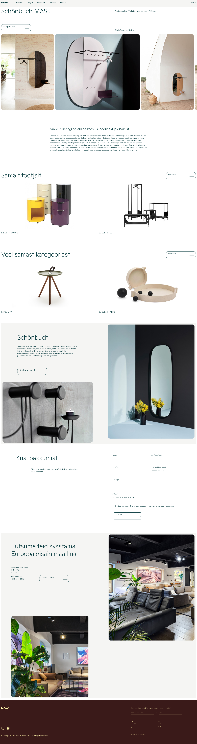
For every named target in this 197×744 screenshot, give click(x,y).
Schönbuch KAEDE (107, 312)
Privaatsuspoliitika (138, 734)
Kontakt (63, 3)
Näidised (41, 3)
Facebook (3, 728)
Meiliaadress (156, 455)
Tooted (19, 3)
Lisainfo (116, 479)
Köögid (30, 3)
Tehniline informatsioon (139, 11)
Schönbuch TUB (105, 233)
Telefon (116, 467)
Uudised (52, 3)
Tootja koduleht (121, 11)
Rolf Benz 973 (6, 312)
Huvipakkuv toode (158, 467)
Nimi (115, 455)
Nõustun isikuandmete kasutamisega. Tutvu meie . (146, 506)
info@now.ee (16, 577)
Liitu (134, 723)
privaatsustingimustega (165, 506)
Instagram (8, 728)
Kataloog (154, 11)
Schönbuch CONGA (9, 233)
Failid (115, 494)
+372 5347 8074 (17, 579)
